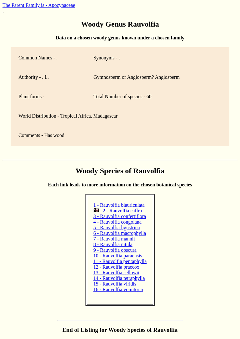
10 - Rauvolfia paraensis (117, 255)
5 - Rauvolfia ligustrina (116, 227)
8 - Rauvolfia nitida (112, 244)
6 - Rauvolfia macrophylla (119, 233)
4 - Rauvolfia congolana (117, 222)
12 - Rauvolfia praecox (116, 267)
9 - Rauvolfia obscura (115, 250)
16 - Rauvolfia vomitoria (118, 289)
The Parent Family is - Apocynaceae (38, 5)
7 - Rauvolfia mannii (114, 238)
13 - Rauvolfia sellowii (116, 272)
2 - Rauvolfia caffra (122, 210)
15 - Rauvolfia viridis (114, 283)
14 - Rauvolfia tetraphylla (119, 278)
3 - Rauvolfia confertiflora (119, 216)
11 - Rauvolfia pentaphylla (120, 261)
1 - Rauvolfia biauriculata (119, 205)
